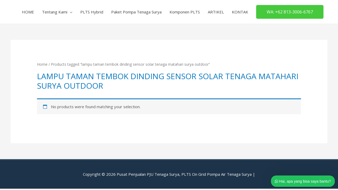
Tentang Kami (54, 12)
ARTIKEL (216, 12)
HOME (28, 12)
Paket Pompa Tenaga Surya (136, 12)
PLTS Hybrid (91, 12)
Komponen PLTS (185, 12)
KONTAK (240, 12)
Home (42, 64)
